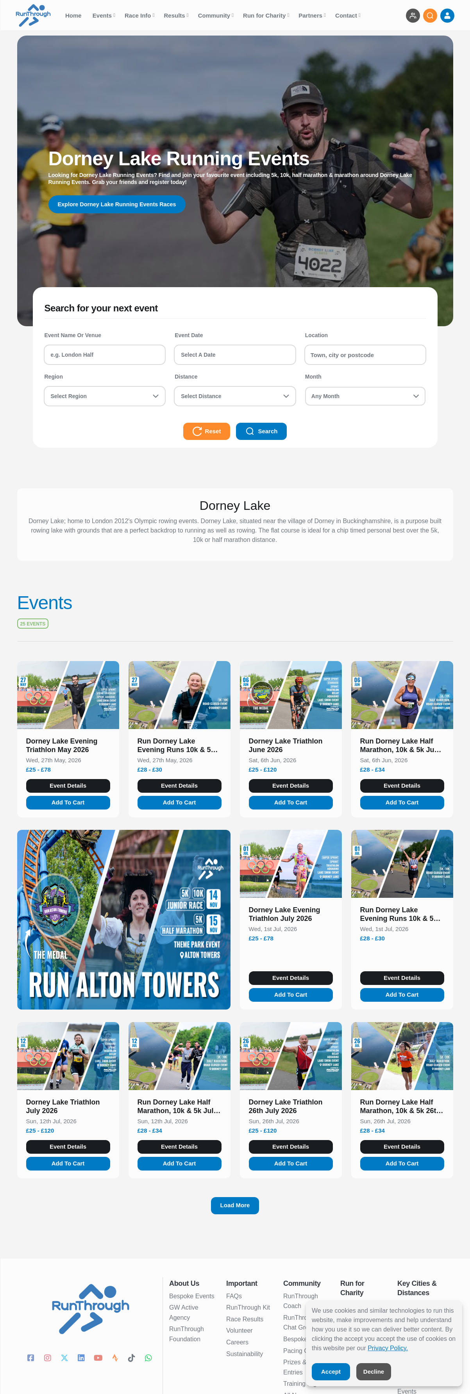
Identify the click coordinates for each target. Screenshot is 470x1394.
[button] (68, 747)
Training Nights (304, 1383)
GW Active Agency (183, 1312)
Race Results (244, 1319)
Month (313, 377)
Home (74, 15)
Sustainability (244, 1354)
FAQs (234, 1296)
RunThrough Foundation (186, 1334)
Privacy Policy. (388, 1348)
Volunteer (239, 1330)
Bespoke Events (191, 1296)
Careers (237, 1342)
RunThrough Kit (248, 1307)
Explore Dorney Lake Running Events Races (123, 204)
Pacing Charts (303, 1351)
